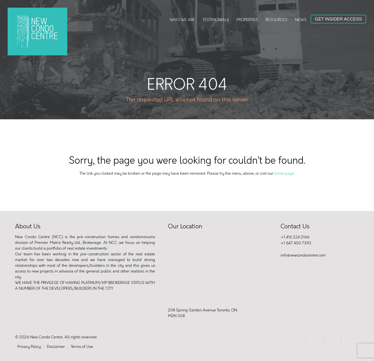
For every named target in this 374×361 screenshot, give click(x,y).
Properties (247, 19)
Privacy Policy (29, 346)
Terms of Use (82, 346)
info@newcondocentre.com (303, 255)
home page (284, 173)
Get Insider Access (338, 18)
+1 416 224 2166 (294, 237)
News (300, 19)
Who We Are (182, 19)
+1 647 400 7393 (295, 243)
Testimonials (216, 19)
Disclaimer (56, 346)
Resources (276, 19)
